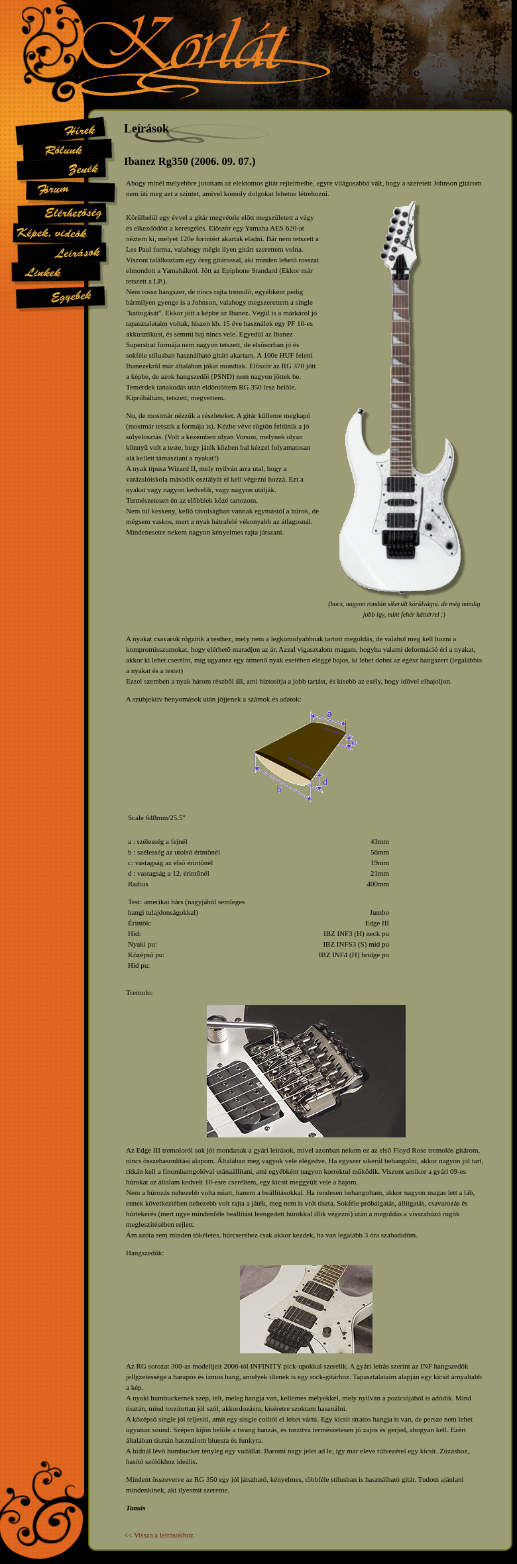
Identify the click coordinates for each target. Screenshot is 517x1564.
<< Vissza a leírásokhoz (159, 1535)
